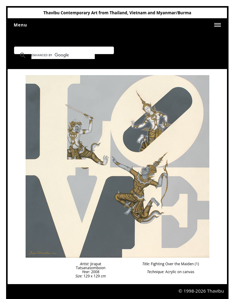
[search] (63, 55)
